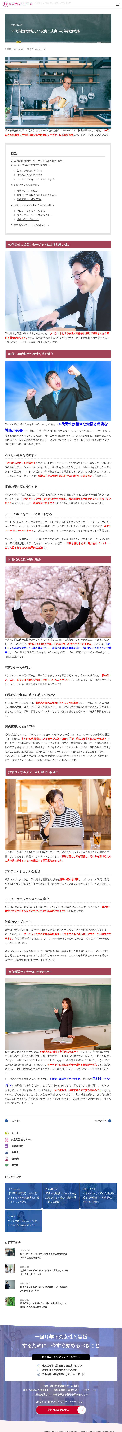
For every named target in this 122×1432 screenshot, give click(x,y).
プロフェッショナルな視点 (31, 211)
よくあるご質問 (85, 1410)
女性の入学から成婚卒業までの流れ (97, 1399)
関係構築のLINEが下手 (29, 199)
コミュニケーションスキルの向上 (35, 215)
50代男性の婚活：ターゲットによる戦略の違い (39, 161)
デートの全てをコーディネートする (36, 179)
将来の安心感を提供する (30, 175)
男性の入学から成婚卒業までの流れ (60, 1399)
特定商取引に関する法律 (80, 1415)
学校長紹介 (77, 1405)
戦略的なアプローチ (28, 219)
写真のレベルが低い (28, 191)
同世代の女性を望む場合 (27, 185)
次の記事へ (101, 1120)
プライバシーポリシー (54, 1415)
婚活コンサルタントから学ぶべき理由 (34, 205)
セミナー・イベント (53, 1410)
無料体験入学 (102, 1410)
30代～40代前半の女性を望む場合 (32, 165)
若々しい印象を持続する (30, 170)
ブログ (70, 1410)
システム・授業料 (95, 1405)
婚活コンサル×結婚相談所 (56, 1405)
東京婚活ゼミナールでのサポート (32, 225)
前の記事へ (15, 1120)
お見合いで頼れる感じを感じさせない (37, 195)
